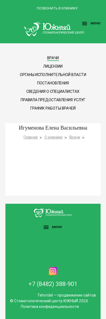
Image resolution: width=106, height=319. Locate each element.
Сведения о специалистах (52, 91)
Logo (53, 28)
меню (91, 23)
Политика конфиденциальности (50, 306)
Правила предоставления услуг (53, 99)
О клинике (53, 137)
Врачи (74, 137)
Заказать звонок (12, 23)
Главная (31, 137)
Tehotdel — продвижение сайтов (66, 295)
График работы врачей (53, 108)
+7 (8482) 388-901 (53, 284)
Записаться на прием (28, 23)
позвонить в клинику (57, 8)
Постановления (53, 83)
